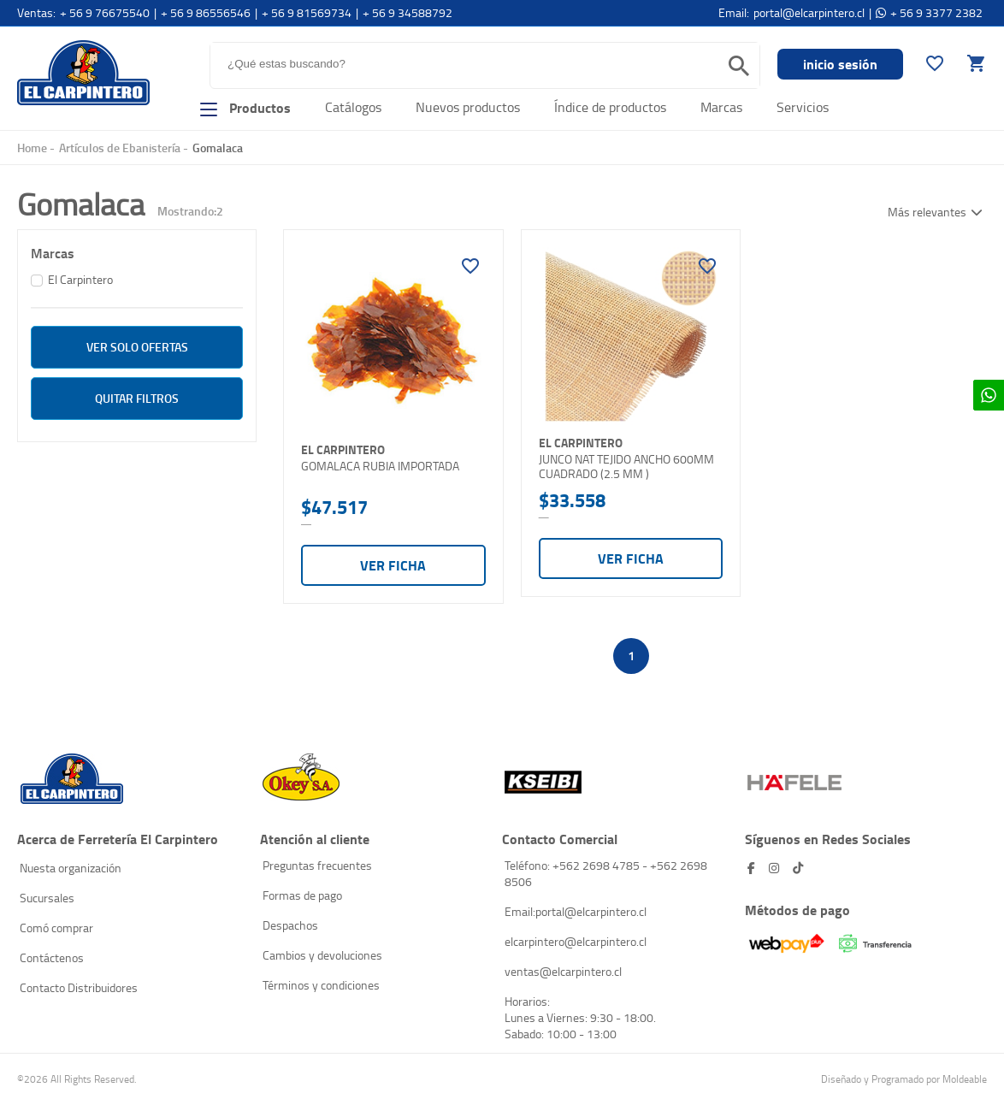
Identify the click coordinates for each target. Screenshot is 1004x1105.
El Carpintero (83, 72)
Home (32, 147)
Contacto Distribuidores (79, 987)
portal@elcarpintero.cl (809, 12)
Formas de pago (302, 895)
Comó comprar (56, 927)
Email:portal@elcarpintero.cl (576, 911)
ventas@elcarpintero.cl (563, 971)
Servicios (803, 107)
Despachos (290, 925)
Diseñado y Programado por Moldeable (904, 1079)
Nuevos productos (468, 107)
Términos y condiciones (321, 985)
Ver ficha (393, 565)
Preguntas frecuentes (317, 865)
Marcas (721, 107)
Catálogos (353, 107)
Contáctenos (52, 957)
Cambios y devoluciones (322, 955)
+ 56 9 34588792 (407, 12)
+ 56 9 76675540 (105, 12)
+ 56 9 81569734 (306, 12)
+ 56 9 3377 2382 (936, 12)
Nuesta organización (70, 868)
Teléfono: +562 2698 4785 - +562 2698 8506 (606, 873)
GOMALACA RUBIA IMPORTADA (380, 466)
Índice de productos (610, 107)
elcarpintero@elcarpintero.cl (576, 941)
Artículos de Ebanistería (119, 147)
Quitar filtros (137, 398)
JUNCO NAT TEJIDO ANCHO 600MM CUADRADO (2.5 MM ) (626, 467)
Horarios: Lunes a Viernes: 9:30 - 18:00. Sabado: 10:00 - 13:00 (580, 1017)
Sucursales (47, 897)
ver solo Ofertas (137, 347)
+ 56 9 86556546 (206, 12)
